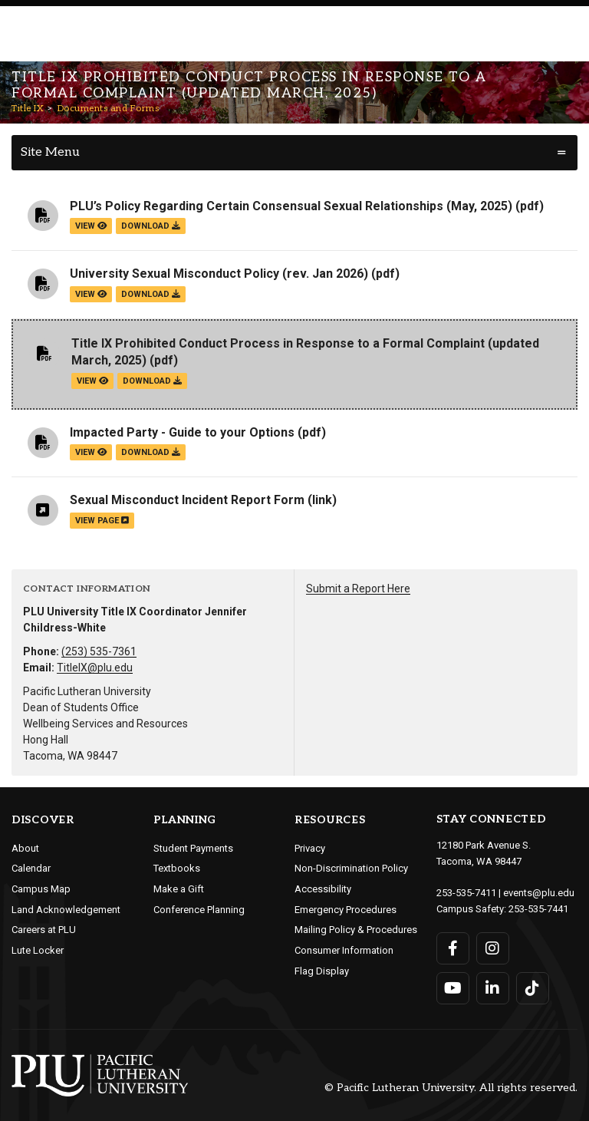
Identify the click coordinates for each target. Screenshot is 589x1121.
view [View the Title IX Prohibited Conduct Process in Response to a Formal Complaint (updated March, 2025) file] (92, 381)
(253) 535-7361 (99, 651)
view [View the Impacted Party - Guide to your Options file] (91, 452)
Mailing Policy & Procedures (355, 929)
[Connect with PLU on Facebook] (452, 948)
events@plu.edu (538, 892)
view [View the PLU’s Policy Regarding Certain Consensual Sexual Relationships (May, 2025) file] (91, 226)
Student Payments (193, 848)
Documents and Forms (109, 108)
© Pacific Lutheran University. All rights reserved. (450, 1088)
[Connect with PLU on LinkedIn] (492, 988)
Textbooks (176, 868)
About (25, 848)
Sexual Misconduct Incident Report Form (187, 500)
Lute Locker (38, 950)
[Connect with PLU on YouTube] (452, 988)
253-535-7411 (466, 892)
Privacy (309, 848)
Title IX (28, 108)
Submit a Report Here (358, 588)
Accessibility (322, 889)
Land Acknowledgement (66, 909)
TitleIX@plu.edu (95, 667)
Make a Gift (178, 889)
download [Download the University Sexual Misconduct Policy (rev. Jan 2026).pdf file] (150, 294)
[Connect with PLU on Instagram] (492, 948)
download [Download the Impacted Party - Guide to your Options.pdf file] (150, 452)
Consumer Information (343, 950)
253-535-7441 (538, 909)
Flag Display (321, 971)
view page (102, 521)
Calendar (31, 868)
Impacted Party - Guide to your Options (182, 432)
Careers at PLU (44, 929)
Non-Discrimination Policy (351, 868)
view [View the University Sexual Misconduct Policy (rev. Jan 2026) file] (91, 294)
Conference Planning (199, 909)
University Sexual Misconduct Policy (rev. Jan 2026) (219, 273)
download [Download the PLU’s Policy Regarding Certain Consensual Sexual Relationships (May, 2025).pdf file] (150, 226)
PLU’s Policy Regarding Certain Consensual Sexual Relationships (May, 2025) (291, 206)
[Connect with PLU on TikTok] (532, 988)
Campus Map (41, 889)
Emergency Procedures (345, 909)
